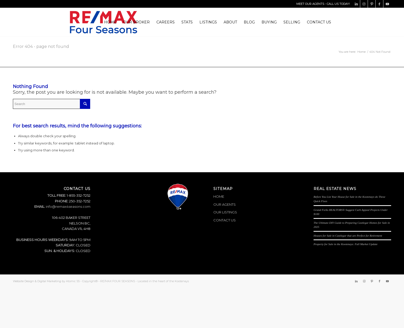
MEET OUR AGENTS (310, 4)
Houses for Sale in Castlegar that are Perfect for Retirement (348, 235)
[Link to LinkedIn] (356, 4)
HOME (218, 196)
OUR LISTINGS (225, 212)
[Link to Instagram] (364, 4)
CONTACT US (224, 220)
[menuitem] (110, 22)
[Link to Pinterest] (371, 4)
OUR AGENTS (224, 204)
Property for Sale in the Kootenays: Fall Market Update (345, 244)
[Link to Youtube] (387, 4)
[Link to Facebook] (379, 4)
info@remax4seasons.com (68, 206)
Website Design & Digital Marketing (37, 281)
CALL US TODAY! (338, 4)
